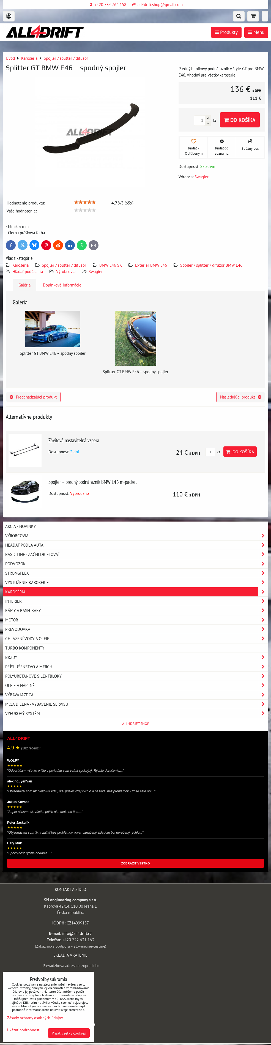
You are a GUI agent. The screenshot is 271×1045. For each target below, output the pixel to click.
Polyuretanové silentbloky (136, 676)
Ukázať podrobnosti (23, 1030)
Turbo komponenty (24, 648)
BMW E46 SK (110, 265)
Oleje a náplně (136, 685)
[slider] (85, 202)
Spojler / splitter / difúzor (64, 265)
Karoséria (20, 265)
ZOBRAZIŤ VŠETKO (135, 863)
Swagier (96, 271)
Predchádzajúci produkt (33, 397)
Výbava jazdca (136, 694)
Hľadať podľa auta (27, 271)
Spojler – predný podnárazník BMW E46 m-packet (92, 481)
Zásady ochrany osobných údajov (35, 1017)
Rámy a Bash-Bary (136, 610)
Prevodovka (136, 629)
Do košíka (240, 119)
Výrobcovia (65, 271)
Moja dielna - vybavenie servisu (136, 704)
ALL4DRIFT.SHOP (135, 723)
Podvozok (136, 563)
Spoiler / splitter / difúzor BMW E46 (211, 265)
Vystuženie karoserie (136, 582)
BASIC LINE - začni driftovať (136, 554)
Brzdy (136, 657)
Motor (136, 619)
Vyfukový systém (136, 713)
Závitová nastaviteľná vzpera (73, 440)
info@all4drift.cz (77, 933)
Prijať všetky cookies (69, 1033)
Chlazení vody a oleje (136, 638)
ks (213, 452)
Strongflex (136, 573)
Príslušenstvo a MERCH (136, 666)
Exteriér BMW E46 (151, 265)
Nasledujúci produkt (240, 397)
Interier (136, 601)
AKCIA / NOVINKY (20, 526)
